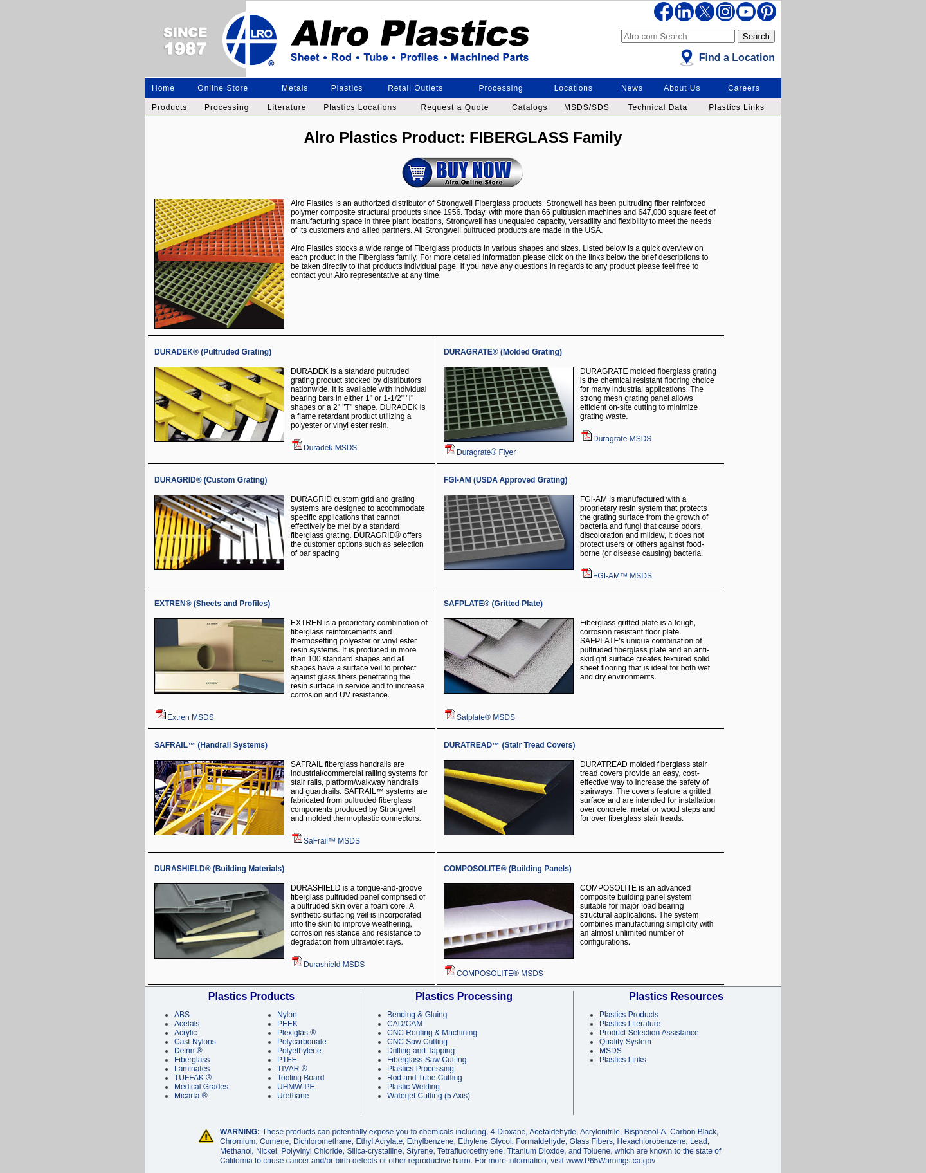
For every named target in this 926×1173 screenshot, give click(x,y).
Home (163, 88)
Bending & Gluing (417, 1014)
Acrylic (185, 1032)
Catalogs (529, 107)
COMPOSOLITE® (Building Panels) (508, 868)
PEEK (287, 1023)
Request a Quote (455, 107)
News (632, 88)
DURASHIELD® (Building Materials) (219, 868)
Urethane (293, 1095)
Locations (573, 88)
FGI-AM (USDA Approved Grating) (505, 480)
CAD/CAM (404, 1023)
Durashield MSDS (328, 964)
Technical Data (657, 107)
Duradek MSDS (324, 447)
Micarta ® (191, 1095)
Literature (287, 107)
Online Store (222, 88)
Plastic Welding (413, 1086)
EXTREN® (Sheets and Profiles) (212, 603)
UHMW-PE (295, 1086)
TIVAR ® (292, 1068)
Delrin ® (188, 1050)
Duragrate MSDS (615, 438)
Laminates (192, 1068)
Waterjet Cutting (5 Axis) (428, 1095)
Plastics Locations (360, 107)
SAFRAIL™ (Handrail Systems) (211, 745)
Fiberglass (192, 1059)
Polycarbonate (302, 1041)
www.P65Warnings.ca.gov (610, 1160)
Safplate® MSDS (479, 717)
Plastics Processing (420, 1068)
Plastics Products (628, 1014)
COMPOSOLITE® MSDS (493, 973)
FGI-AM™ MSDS (616, 575)
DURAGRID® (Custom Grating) (211, 480)
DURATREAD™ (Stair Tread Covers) (509, 745)
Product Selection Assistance (649, 1032)
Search (756, 36)
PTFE (287, 1059)
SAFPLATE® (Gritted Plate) (493, 603)
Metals (295, 88)
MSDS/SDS (587, 107)
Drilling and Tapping (421, 1050)
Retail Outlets (415, 88)
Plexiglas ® (296, 1032)
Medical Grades (201, 1086)
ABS (182, 1014)
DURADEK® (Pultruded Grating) (212, 351)
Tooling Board (300, 1077)
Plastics (347, 88)
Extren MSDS (184, 717)
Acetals (186, 1023)
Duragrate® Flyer (480, 452)
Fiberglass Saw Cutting (426, 1059)
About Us (682, 88)
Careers (744, 88)
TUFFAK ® (193, 1077)
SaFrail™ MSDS (325, 840)
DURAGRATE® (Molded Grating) (503, 351)
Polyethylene (299, 1050)
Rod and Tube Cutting (424, 1077)
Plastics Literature (629, 1023)
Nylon (287, 1014)
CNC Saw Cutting (417, 1041)
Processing (500, 88)
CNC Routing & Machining (432, 1032)
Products (169, 107)
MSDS (610, 1050)
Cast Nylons (195, 1041)
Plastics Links (737, 107)
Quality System (625, 1041)
